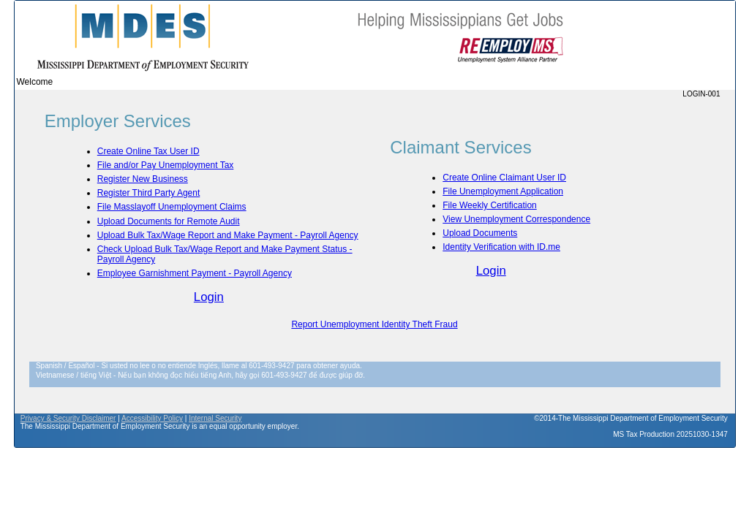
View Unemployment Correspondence (516, 219)
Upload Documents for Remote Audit (168, 221)
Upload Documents (480, 233)
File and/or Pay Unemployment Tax (165, 165)
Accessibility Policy (152, 418)
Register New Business (142, 179)
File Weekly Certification (489, 205)
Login (209, 297)
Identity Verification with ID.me (501, 247)
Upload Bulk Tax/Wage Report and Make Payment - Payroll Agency (227, 235)
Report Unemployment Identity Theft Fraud (374, 324)
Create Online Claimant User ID (504, 177)
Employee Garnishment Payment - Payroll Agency (194, 273)
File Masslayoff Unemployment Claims (171, 207)
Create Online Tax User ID (148, 151)
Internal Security (215, 418)
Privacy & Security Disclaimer (68, 418)
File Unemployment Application (503, 191)
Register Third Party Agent (148, 193)
